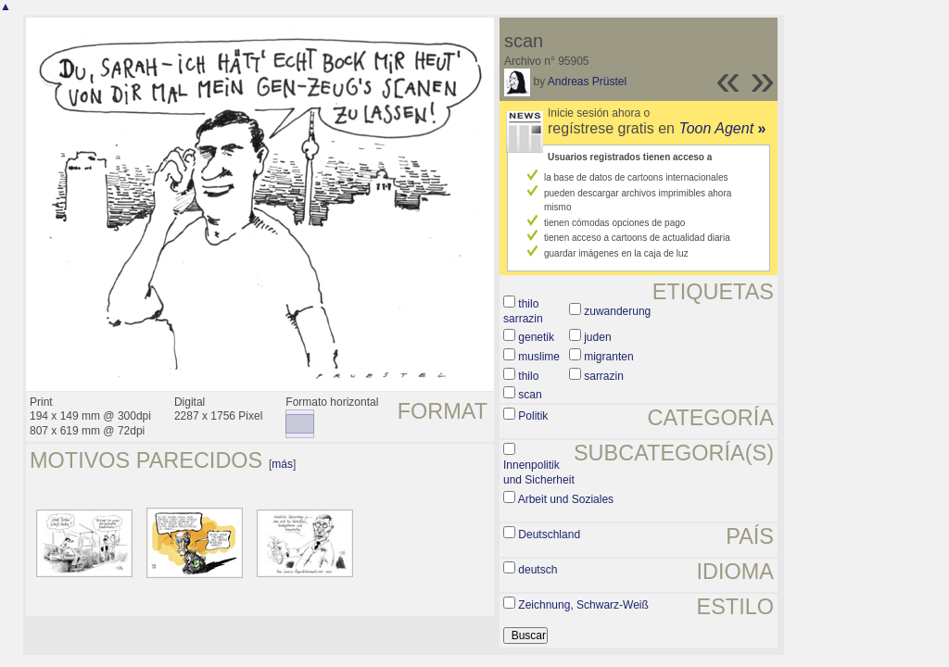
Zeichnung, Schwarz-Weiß (583, 604)
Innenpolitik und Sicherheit (539, 472)
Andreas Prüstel (587, 81)
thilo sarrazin (523, 311)
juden (597, 337)
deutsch (537, 569)
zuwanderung (617, 311)
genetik (536, 337)
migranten (608, 356)
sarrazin (604, 376)
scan (529, 394)
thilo (528, 376)
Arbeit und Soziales (566, 499)
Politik (533, 415)
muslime (539, 356)
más (282, 464)
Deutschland (549, 534)
